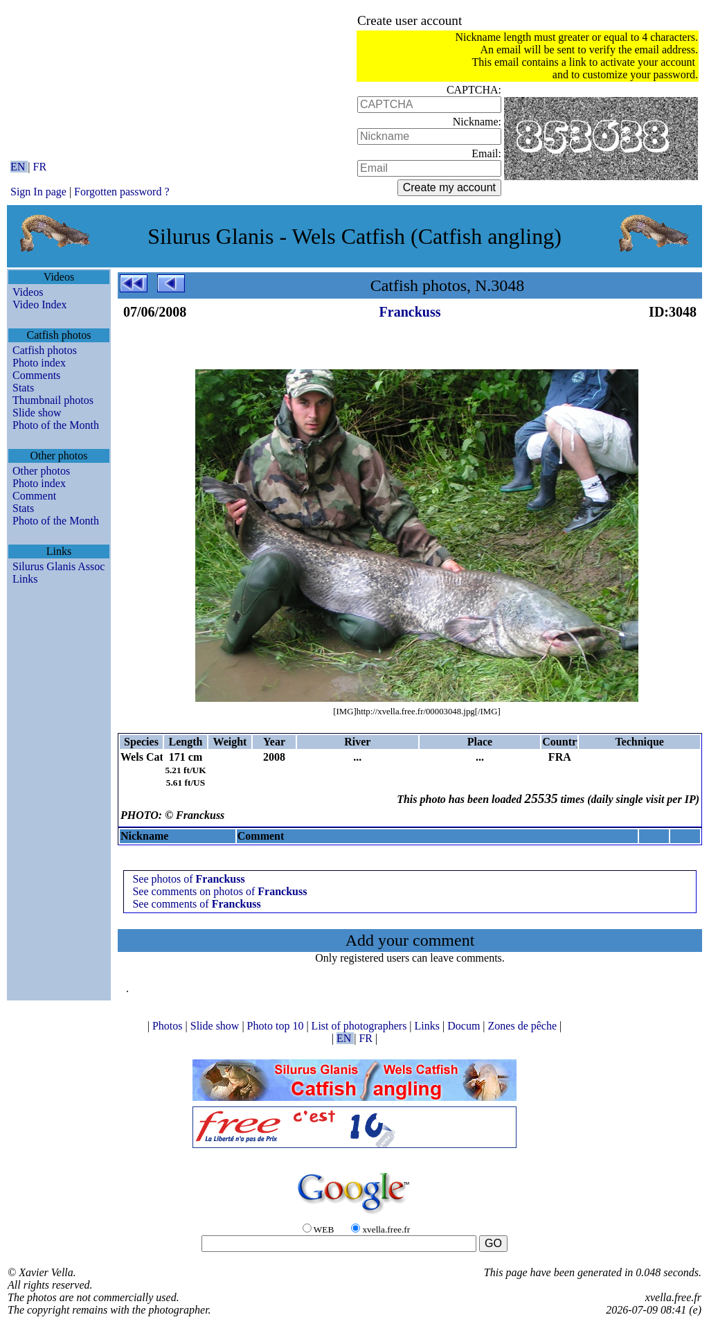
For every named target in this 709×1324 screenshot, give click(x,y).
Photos (169, 1026)
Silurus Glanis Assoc (58, 566)
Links (24, 579)
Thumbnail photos (52, 400)
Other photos (41, 471)
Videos (27, 292)
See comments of (196, 904)
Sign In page (38, 191)
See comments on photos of (219, 891)
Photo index (39, 363)
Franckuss (410, 311)
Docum (465, 1026)
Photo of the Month (55, 425)
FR (40, 167)
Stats (23, 388)
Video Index (39, 304)
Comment (34, 496)
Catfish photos (44, 350)
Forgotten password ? (121, 191)
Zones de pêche (524, 1026)
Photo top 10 (277, 1026)
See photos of (188, 879)
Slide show (37, 412)
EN (19, 167)
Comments (36, 375)
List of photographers (361, 1026)
